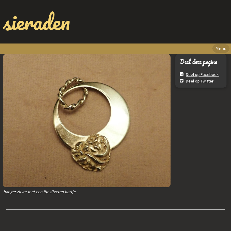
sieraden (36, 21)
